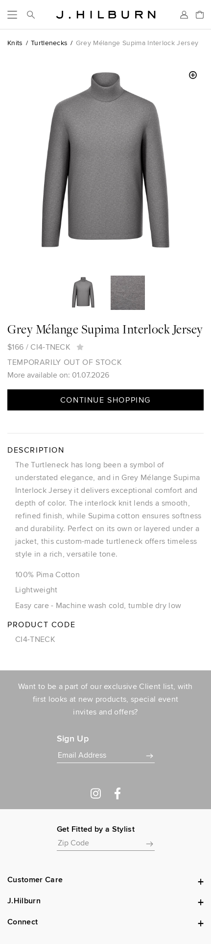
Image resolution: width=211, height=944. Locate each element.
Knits (15, 43)
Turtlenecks (49, 43)
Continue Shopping (105, 400)
